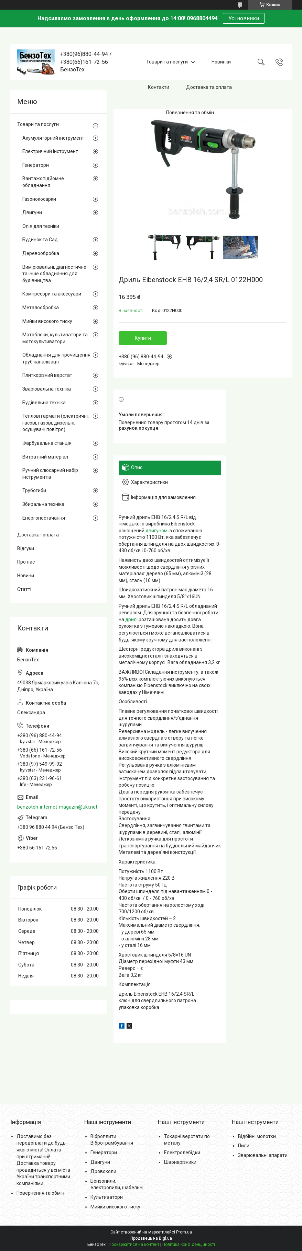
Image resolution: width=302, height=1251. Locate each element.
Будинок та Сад (40, 239)
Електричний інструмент (50, 151)
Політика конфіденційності (188, 1244)
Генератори (35, 165)
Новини (25, 575)
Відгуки (25, 548)
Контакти (158, 87)
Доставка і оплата (38, 534)
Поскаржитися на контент (134, 1244)
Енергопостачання (43, 518)
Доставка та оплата (209, 87)
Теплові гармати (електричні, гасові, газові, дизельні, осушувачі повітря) (55, 422)
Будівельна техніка (44, 402)
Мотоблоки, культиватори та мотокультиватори (55, 338)
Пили (243, 1145)
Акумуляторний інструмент (53, 138)
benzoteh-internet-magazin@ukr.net (57, 807)
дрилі (131, 619)
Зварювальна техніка (46, 389)
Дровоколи (103, 1171)
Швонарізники (180, 1162)
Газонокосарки (39, 199)
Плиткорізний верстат (47, 375)
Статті (24, 589)
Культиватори (106, 1197)
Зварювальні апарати (263, 1155)
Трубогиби (34, 490)
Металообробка (40, 307)
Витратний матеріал (45, 457)
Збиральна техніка (43, 504)
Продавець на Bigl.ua (151, 1238)
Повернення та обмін (190, 112)
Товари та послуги (167, 62)
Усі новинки (243, 18)
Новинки (221, 62)
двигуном (156, 530)
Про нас (26, 562)
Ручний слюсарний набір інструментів (50, 473)
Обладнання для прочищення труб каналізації (56, 358)
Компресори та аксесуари (51, 294)
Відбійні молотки (257, 1136)
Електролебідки (182, 1152)
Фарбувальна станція (47, 443)
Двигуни (32, 212)
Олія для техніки (40, 226)
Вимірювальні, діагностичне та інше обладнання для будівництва (54, 273)
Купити (143, 338)
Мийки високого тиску (47, 321)
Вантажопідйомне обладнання (43, 182)
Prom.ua (184, 1232)
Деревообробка (40, 253)
